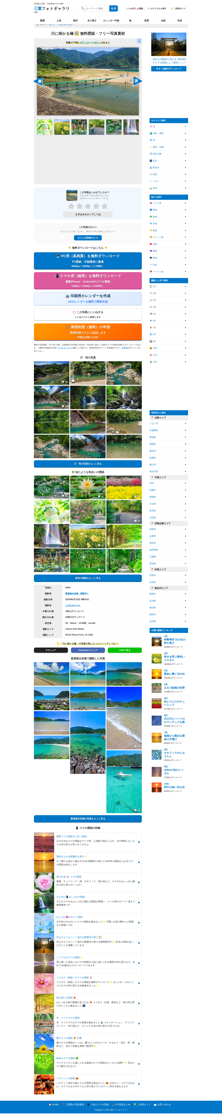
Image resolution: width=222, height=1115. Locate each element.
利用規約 (125, 349)
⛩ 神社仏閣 (155, 154)
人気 (59, 20)
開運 (42, 20)
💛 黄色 (153, 230)
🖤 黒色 (153, 258)
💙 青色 (153, 210)
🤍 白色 (153, 265)
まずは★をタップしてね (88, 214)
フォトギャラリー (52, 10)
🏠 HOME (54, 1106)
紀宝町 (153, 621)
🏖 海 (152, 140)
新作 (75, 20)
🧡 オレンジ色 (157, 237)
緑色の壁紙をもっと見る (88, 579)
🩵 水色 (153, 223)
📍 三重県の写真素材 (73, 1106)
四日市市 (154, 471)
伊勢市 (153, 529)
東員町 (153, 437)
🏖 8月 (153, 334)
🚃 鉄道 (153, 188)
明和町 (153, 497)
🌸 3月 (153, 300)
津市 (152, 483)
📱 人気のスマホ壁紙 (98, 1106)
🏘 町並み (154, 167)
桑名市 (153, 451)
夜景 (146, 20)
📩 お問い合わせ (162, 1106)
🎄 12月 (153, 362)
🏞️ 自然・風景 (157, 133)
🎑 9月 (153, 341)
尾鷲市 (153, 594)
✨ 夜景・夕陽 (157, 147)
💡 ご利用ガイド (178, 8)
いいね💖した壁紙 (135, 8)
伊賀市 (153, 575)
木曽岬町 (154, 430)
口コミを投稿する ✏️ (88, 238)
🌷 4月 (153, 307)
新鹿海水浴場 (65, 24)
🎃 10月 (153, 348)
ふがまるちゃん (64, 349)
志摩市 (153, 536)
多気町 (153, 510)
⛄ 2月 (153, 293)
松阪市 (153, 490)
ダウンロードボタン (90, 42)
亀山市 (153, 464)
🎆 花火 (153, 161)
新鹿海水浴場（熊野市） (77, 595)
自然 (163, 20)
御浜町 (153, 607)
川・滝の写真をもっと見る (88, 465)
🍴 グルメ (154, 181)
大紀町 (153, 517)
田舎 (179, 20)
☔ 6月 (153, 321)
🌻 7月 (153, 327)
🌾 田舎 (153, 174)
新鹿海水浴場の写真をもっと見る (88, 820)
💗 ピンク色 (155, 203)
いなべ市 (154, 423)
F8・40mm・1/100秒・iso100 (80, 624)
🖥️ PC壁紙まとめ (121, 1106)
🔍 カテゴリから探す (156, 8)
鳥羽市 (153, 543)
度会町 (153, 563)
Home (42, 24)
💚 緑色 (153, 217)
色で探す (92, 20)
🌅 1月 (153, 286)
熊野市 (52, 24)
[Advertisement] (88, 159)
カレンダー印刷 (111, 20)
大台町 (153, 504)
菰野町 (153, 444)
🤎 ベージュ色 (157, 271)
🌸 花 (152, 126)
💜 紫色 (153, 251)
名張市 (153, 582)
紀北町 (153, 601)
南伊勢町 (154, 550)
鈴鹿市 (153, 458)
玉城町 (153, 556)
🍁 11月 (153, 355)
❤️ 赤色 (153, 244)
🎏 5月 (153, 314)
